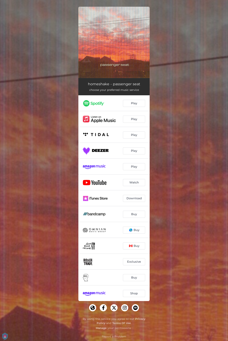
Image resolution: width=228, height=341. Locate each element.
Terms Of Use (121, 323)
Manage (101, 328)
